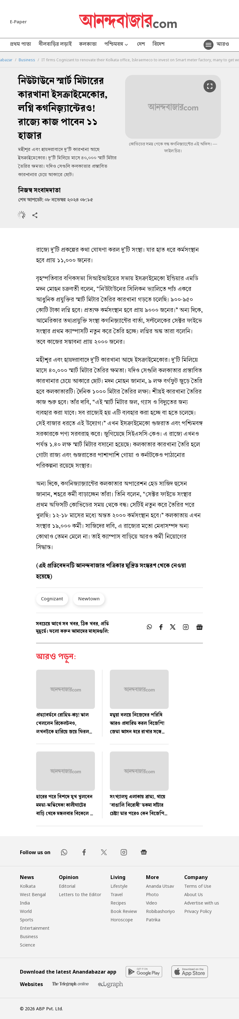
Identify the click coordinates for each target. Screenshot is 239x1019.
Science (27, 945)
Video (151, 903)
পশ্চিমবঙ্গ (116, 45)
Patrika (153, 920)
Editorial (67, 886)
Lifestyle (119, 886)
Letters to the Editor (80, 894)
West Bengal (33, 894)
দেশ (141, 45)
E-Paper (18, 22)
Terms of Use (197, 886)
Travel (116, 894)
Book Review (123, 911)
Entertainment (34, 928)
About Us (193, 894)
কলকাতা (88, 45)
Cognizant (52, 598)
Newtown (89, 598)
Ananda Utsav (160, 886)
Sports (26, 920)
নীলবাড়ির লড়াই (55, 45)
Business (27, 60)
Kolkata (27, 886)
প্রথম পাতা (20, 45)
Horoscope (121, 920)
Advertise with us (201, 903)
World (26, 911)
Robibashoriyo (160, 911)
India (25, 903)
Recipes (118, 903)
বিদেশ (158, 45)
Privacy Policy (198, 911)
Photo (152, 894)
